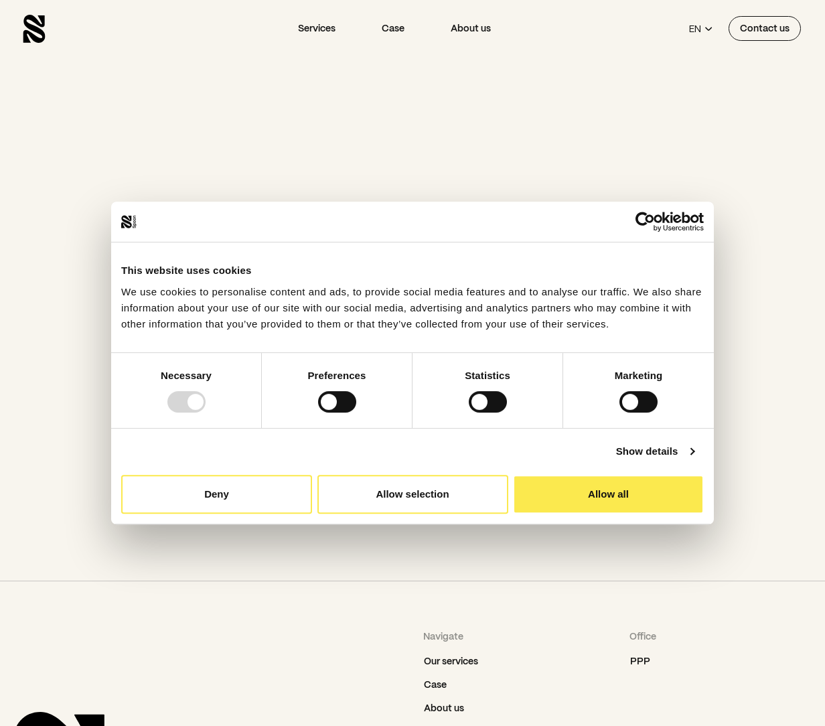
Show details (647, 451)
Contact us (765, 28)
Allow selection (412, 494)
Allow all (608, 494)
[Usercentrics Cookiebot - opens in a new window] (645, 222)
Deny (216, 494)
